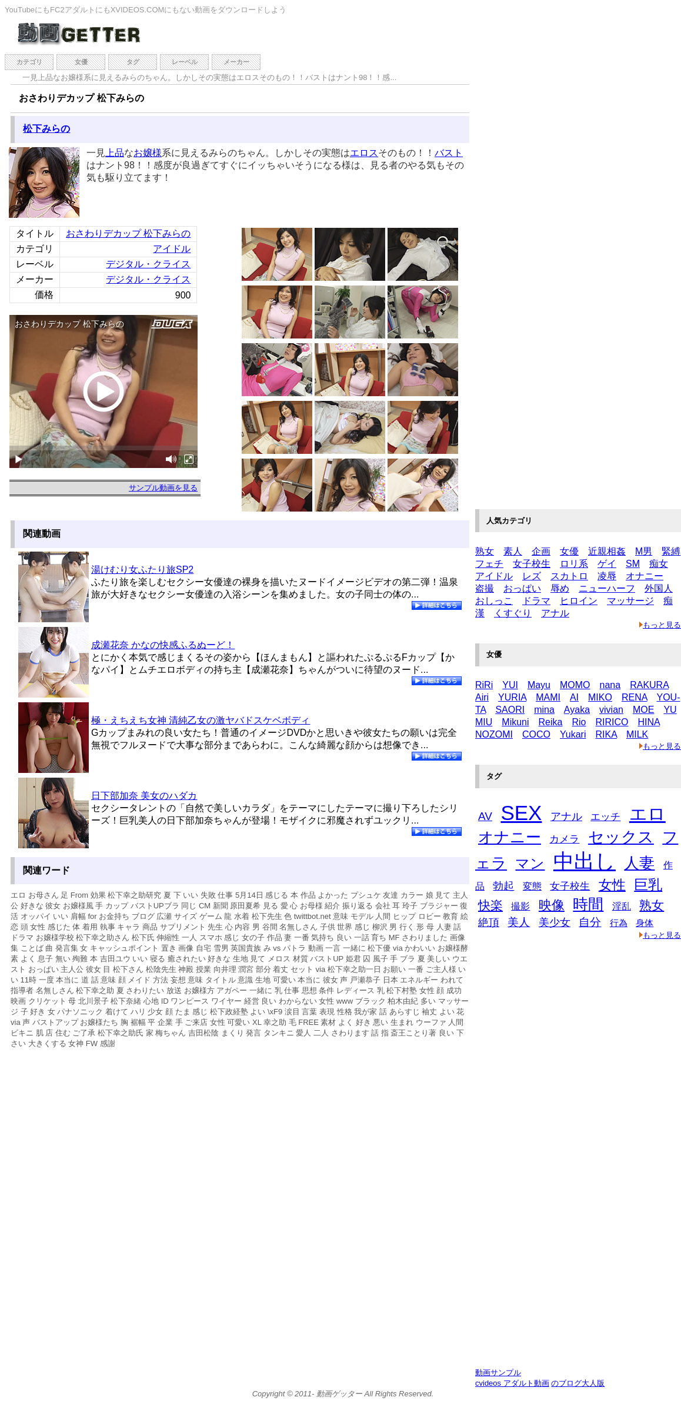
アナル (555, 613)
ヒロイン (578, 601)
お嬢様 (147, 153)
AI (574, 697)
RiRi (484, 685)
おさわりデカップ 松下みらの (128, 233)
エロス (364, 153)
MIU (483, 722)
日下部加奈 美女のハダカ (144, 796)
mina (544, 710)
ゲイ (606, 564)
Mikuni (515, 722)
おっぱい (522, 588)
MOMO (575, 685)
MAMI (548, 697)
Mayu (539, 685)
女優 (81, 61)
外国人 (659, 588)
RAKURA (649, 685)
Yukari (573, 734)
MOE (643, 710)
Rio (579, 722)
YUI (510, 685)
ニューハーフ (607, 588)
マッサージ (630, 601)
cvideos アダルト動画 (512, 1383)
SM (633, 564)
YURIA (512, 697)
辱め (559, 588)
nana (610, 685)
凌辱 (606, 576)
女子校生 (531, 564)
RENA (634, 697)
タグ (132, 61)
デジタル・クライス (148, 264)
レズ (531, 576)
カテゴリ (29, 61)
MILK (637, 734)
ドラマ (536, 601)
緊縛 (671, 551)
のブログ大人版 (578, 1383)
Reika (551, 722)
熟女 (484, 551)
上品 (114, 153)
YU (669, 710)
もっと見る (660, 624)
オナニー (644, 576)
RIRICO (611, 722)
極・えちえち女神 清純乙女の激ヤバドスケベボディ (200, 720)
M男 (643, 551)
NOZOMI (494, 734)
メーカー (236, 61)
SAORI (510, 710)
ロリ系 (574, 564)
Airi (482, 697)
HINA (648, 722)
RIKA (605, 734)
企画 (541, 551)
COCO (536, 734)
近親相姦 (607, 551)
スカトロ (569, 576)
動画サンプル (498, 1372)
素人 (512, 551)
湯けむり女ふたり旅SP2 (142, 570)
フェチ (489, 564)
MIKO (600, 697)
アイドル (172, 249)
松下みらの (46, 129)
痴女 (658, 564)
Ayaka (577, 710)
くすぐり (513, 613)
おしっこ (494, 601)
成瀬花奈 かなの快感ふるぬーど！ (163, 645)
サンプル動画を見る (163, 487)
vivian (611, 710)
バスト (449, 153)
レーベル (185, 61)
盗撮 (484, 588)
